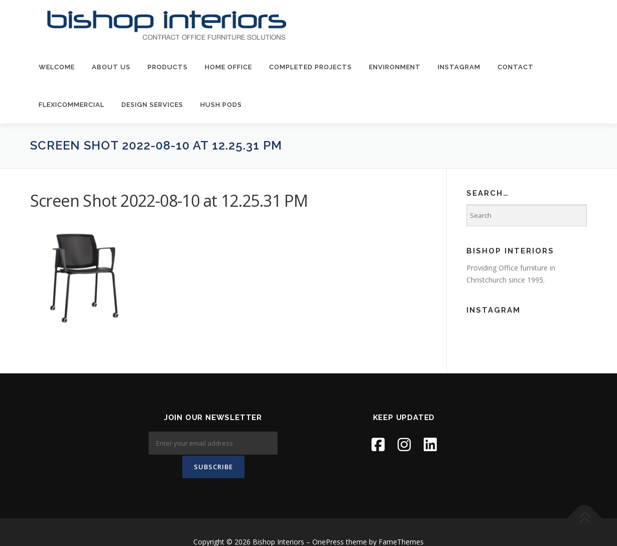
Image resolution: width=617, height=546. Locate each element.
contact (516, 67)
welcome (57, 67)
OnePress (328, 522)
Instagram (459, 67)
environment (395, 67)
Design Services (152, 104)
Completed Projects (310, 67)
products (168, 67)
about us (111, 67)
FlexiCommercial (71, 104)
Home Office (228, 67)
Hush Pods (221, 104)
